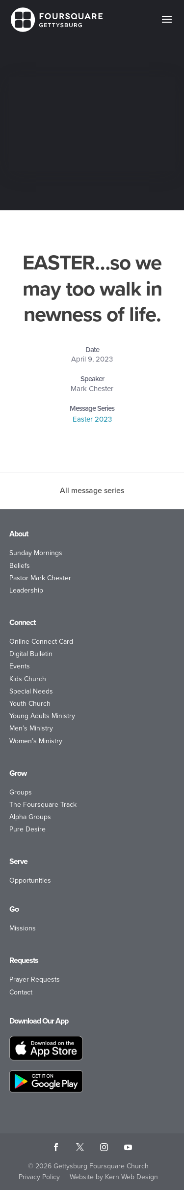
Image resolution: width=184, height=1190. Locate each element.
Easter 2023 (92, 419)
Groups (20, 792)
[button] (167, 25)
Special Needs (31, 691)
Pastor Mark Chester (40, 578)
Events (19, 666)
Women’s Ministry (35, 741)
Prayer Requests (34, 979)
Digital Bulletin (31, 654)
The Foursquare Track (43, 804)
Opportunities (30, 880)
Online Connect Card (41, 641)
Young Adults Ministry (42, 716)
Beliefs (19, 566)
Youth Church (30, 703)
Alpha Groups (30, 817)
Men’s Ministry (31, 728)
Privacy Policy (39, 1177)
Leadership (26, 590)
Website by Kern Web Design (114, 1177)
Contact (20, 992)
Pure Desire (27, 829)
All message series (92, 490)
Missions (22, 928)
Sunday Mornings (35, 553)
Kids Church (27, 679)
